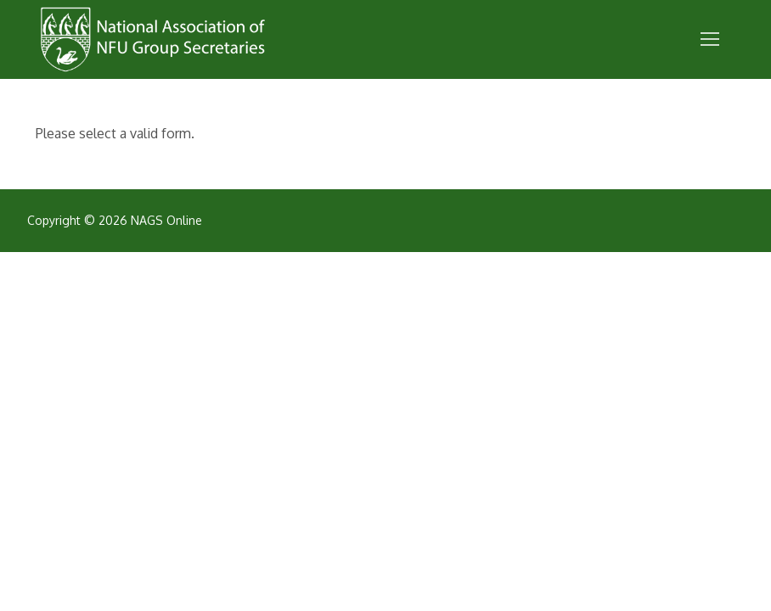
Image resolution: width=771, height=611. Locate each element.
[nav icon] (710, 40)
